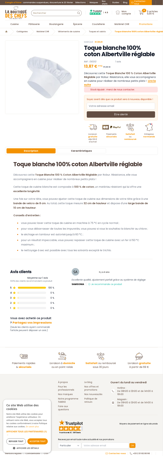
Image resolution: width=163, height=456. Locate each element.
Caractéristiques (81, 150)
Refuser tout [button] (16, 441)
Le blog (88, 382)
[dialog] (27, 426)
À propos (63, 382)
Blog (125, 2)
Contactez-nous (138, 2)
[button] (27, 433)
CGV (46, 453)
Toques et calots (97, 31)
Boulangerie (56, 24)
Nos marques (65, 394)
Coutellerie (98, 24)
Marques (94, 2)
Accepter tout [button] (38, 441)
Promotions (145, 24)
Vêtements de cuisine (69, 31)
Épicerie (77, 24)
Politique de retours (90, 400)
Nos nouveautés (93, 394)
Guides (115, 2)
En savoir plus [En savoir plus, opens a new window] (32, 426)
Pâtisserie (34, 24)
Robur (99, 42)
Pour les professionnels (66, 388)
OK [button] (132, 445)
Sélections (80, 2)
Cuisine (14, 24)
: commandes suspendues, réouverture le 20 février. (39, 2)
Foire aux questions (63, 408)
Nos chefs (104, 2)
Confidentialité (32, 453)
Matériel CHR (121, 24)
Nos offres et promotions (91, 388)
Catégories (22, 31)
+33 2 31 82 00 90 (140, 453)
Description (31, 150)
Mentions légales (13, 453)
